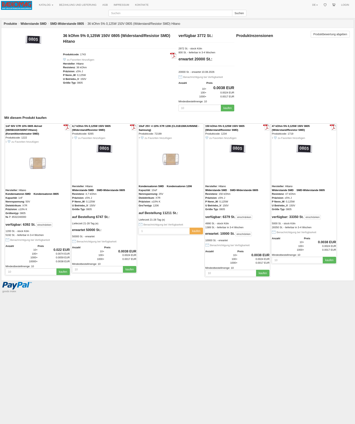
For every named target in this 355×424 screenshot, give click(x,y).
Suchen (239, 13)
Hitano (80, 63)
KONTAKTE (142, 4)
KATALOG (46, 4)
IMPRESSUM (121, 4)
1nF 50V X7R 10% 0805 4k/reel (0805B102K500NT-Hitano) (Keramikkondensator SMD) (24, 130)
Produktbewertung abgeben (330, 34)
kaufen (227, 108)
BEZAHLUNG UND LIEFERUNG (77, 4)
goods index (9, 291)
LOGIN (345, 4)
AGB (105, 4)
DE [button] (315, 4)
